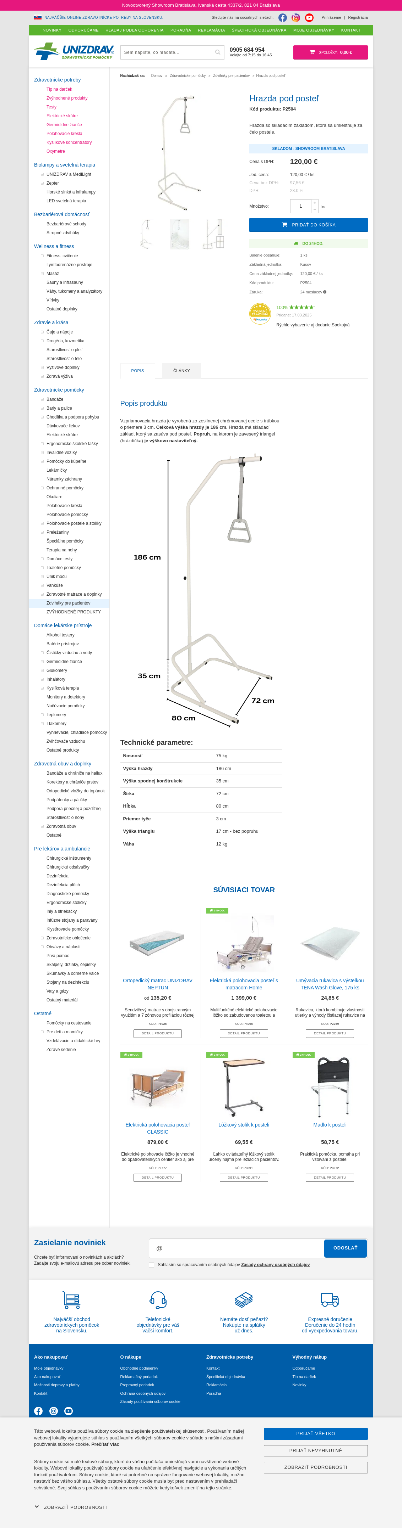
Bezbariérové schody (66, 223)
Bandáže (55, 399)
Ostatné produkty (63, 750)
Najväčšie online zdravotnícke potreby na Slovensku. (103, 17)
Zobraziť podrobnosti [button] (70, 1507)
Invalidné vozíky (62, 452)
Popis (137, 371)
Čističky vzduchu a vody (69, 652)
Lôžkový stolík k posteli (243, 1125)
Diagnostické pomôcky (68, 893)
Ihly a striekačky (62, 911)
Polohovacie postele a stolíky (74, 523)
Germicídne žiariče (64, 124)
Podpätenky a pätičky (67, 799)
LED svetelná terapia (66, 200)
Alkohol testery (61, 635)
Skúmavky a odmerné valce (73, 973)
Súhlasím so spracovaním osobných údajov (229, 1265)
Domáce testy (59, 558)
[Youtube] (309, 18)
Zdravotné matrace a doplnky (74, 594)
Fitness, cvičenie (62, 255)
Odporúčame (304, 1368)
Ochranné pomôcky (65, 487)
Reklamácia (216, 1385)
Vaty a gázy (58, 991)
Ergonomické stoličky (67, 902)
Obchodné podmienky (139, 1368)
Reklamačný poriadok (139, 1377)
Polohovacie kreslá (64, 133)
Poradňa (213, 1393)
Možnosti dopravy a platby (57, 1385)
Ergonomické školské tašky (72, 443)
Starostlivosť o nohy (65, 817)
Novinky (299, 1385)
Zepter (53, 183)
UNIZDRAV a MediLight (69, 174)
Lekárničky (57, 470)
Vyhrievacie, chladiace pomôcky (77, 732)
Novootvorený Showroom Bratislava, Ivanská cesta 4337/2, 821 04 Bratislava (201, 5)
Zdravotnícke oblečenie (69, 938)
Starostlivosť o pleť (64, 349)
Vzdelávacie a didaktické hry (73, 1040)
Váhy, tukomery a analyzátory (74, 291)
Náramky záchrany (64, 479)
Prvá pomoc (58, 955)
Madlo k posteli (330, 1125)
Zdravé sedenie (61, 1049)
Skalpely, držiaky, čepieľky (71, 964)
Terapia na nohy (62, 549)
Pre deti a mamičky (65, 1031)
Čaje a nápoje (60, 332)
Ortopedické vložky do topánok (76, 790)
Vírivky (53, 300)
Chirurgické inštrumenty (69, 858)
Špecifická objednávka (225, 1377)
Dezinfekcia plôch (63, 884)
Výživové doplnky (63, 367)
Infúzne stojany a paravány (72, 920)
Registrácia (358, 17)
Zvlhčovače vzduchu (66, 741)
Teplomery (56, 714)
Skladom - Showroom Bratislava (308, 148)
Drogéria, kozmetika (66, 340)
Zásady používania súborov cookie (150, 1401)
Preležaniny (58, 532)
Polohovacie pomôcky (67, 514)
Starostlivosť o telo (64, 358)
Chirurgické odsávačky (68, 867)
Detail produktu (158, 1033)
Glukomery (57, 670)
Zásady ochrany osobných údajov (275, 1264)
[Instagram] (296, 18)
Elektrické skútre (62, 115)
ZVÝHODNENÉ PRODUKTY (74, 611)
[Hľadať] (218, 52)
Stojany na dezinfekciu (68, 982)
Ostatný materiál (62, 1000)
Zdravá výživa (60, 376)
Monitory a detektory (66, 697)
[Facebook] (282, 18)
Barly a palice (59, 408)
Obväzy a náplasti (63, 946)
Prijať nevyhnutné (315, 1450)
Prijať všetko (316, 1433)
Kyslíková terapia (63, 688)
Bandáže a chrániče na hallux (74, 773)
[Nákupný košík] (330, 52)
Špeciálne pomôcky (65, 541)
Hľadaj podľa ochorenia (134, 30)
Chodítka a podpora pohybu (73, 417)
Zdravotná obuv (61, 826)
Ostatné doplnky (62, 309)
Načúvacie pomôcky (66, 705)
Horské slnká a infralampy (71, 192)
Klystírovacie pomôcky (68, 929)
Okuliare (55, 496)
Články (181, 371)
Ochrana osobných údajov (143, 1393)
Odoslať (345, 1248)
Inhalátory (56, 679)
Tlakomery (56, 723)
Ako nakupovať (47, 1377)
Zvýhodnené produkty (67, 98)
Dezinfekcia (58, 875)
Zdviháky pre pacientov (68, 603)
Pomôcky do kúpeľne (66, 461)
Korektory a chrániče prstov (72, 782)
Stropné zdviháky (63, 232)
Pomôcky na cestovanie (69, 1023)
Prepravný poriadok (137, 1385)
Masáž (53, 273)
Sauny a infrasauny (65, 282)
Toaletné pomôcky (64, 567)
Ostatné (54, 835)
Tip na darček (59, 89)
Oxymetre (56, 151)
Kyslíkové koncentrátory (69, 142)
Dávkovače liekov (63, 425)
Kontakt (40, 1393)
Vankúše (55, 585)
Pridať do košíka (309, 224)
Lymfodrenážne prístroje (69, 264)
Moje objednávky (49, 1368)
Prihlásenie (331, 17)
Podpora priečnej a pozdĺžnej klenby (74, 809)
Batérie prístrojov (63, 643)
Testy (51, 107)
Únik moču (57, 576)
